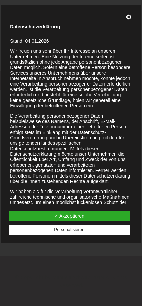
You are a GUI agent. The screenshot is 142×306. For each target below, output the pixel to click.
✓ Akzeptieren (69, 216)
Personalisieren (69, 229)
